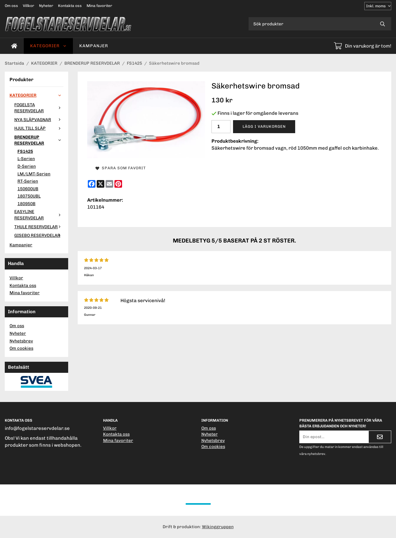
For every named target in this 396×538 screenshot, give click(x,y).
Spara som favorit (120, 168)
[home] (14, 46)
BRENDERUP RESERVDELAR (38, 140)
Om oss (11, 5)
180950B (26, 203)
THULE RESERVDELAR (38, 226)
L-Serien (26, 158)
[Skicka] (379, 437)
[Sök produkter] (311, 23)
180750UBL (29, 195)
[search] (382, 23)
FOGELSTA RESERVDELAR (38, 107)
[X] (100, 184)
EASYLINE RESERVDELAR (38, 214)
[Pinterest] (118, 184)
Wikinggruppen (218, 526)
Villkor (28, 5)
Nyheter (46, 5)
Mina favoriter (99, 5)
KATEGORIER (48, 45)
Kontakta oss (70, 5)
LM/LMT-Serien (33, 173)
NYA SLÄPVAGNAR (38, 119)
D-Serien (26, 166)
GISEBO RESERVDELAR (38, 235)
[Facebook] (91, 184)
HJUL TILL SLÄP (38, 128)
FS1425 (25, 151)
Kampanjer (93, 45)
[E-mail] (109, 184)
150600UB (27, 188)
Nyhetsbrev (21, 340)
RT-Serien (27, 181)
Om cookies (21, 348)
